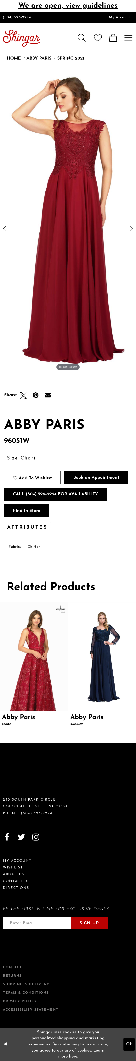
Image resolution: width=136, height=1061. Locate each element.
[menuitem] (119, 17)
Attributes (27, 527)
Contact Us (16, 881)
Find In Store (26, 511)
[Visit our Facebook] (7, 837)
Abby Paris (38, 58)
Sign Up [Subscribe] (89, 923)
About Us (13, 874)
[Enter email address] (37, 923)
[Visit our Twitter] (21, 837)
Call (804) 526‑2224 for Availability (55, 494)
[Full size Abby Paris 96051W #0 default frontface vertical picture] (68, 220)
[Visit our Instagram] (35, 837)
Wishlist (13, 867)
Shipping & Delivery (26, 984)
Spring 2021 (70, 58)
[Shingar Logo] (25, 773)
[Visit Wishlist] (97, 38)
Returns (12, 976)
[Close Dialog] (5, 1044)
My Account (119, 17)
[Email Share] (48, 395)
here (73, 1056)
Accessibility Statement (30, 1009)
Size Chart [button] (21, 458)
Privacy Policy (20, 1001)
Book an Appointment (96, 477)
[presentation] (34, 656)
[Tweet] (23, 395)
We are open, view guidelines (68, 5)
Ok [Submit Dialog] (129, 1044)
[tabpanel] (68, 220)
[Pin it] (35, 395)
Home (14, 58)
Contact (12, 967)
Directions (16, 888)
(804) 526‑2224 (17, 17)
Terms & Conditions (26, 993)
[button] (81, 38)
